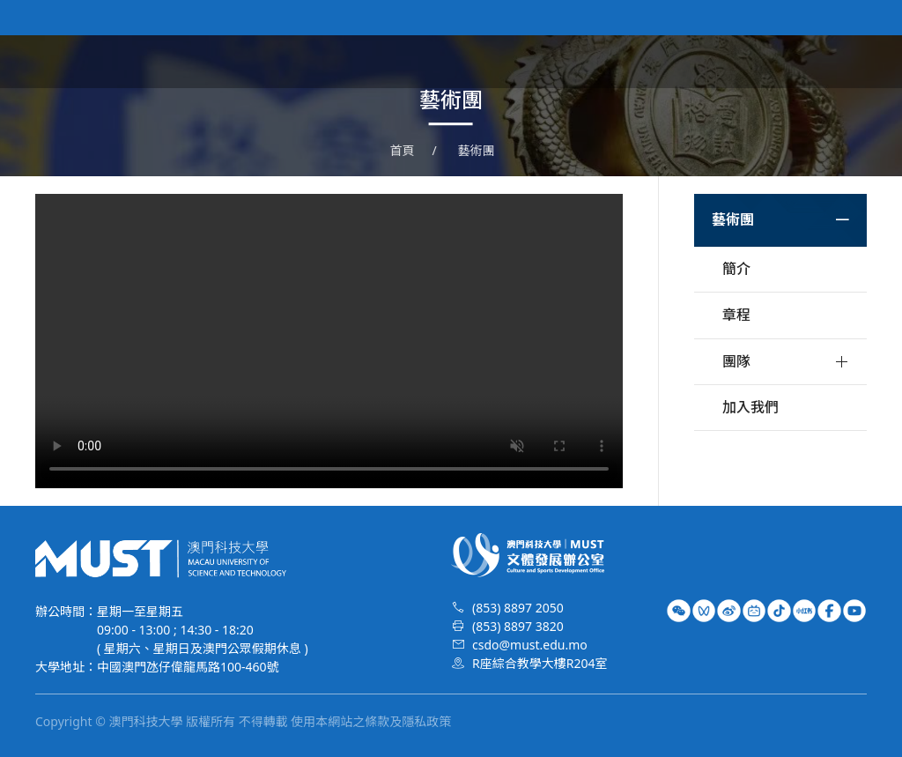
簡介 (736, 268)
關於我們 (498, 61)
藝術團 (650, 61)
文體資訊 (578, 61)
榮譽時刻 (773, 61)
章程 (736, 314)
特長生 (845, 61)
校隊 (708, 61)
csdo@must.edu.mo (530, 644)
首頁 (433, 61)
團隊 (736, 361)
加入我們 (750, 407)
